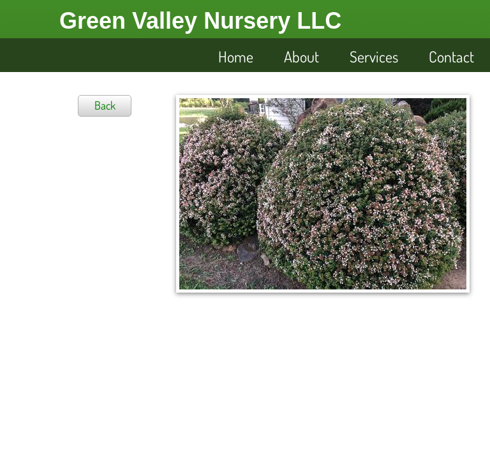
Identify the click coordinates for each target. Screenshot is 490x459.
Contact (451, 56)
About (301, 56)
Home (235, 56)
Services (374, 56)
